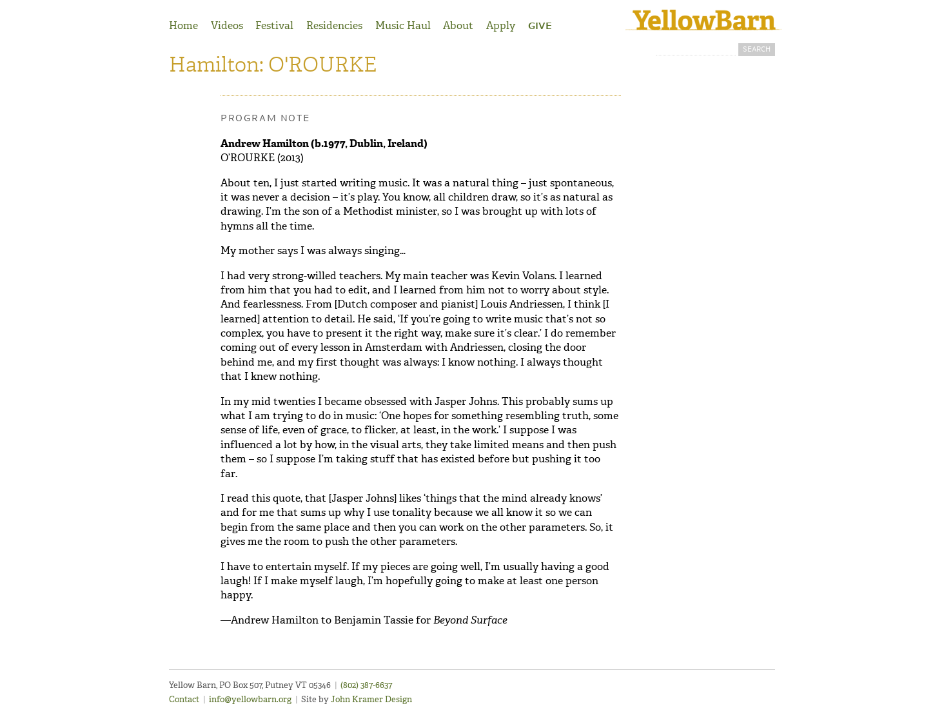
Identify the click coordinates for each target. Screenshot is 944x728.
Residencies (334, 25)
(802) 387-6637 (366, 685)
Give (540, 26)
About (458, 25)
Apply (500, 25)
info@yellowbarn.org (250, 699)
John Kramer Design (371, 699)
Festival (274, 25)
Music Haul (403, 25)
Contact (184, 699)
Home (183, 25)
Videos (227, 25)
